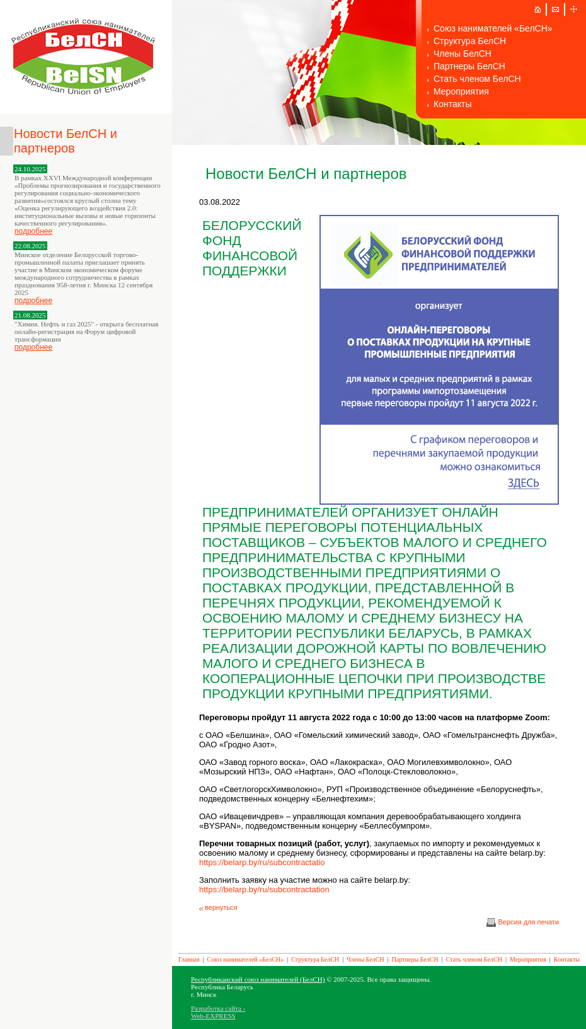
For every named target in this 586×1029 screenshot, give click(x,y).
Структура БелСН (470, 41)
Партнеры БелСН (469, 66)
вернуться (218, 907)
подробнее (33, 231)
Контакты (452, 104)
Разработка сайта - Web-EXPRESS (218, 1012)
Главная (189, 959)
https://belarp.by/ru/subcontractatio (262, 862)
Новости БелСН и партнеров (65, 141)
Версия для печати (522, 922)
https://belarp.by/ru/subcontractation (264, 889)
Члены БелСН (462, 54)
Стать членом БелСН (477, 79)
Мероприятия (461, 91)
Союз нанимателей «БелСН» (493, 28)
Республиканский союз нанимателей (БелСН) (258, 979)
